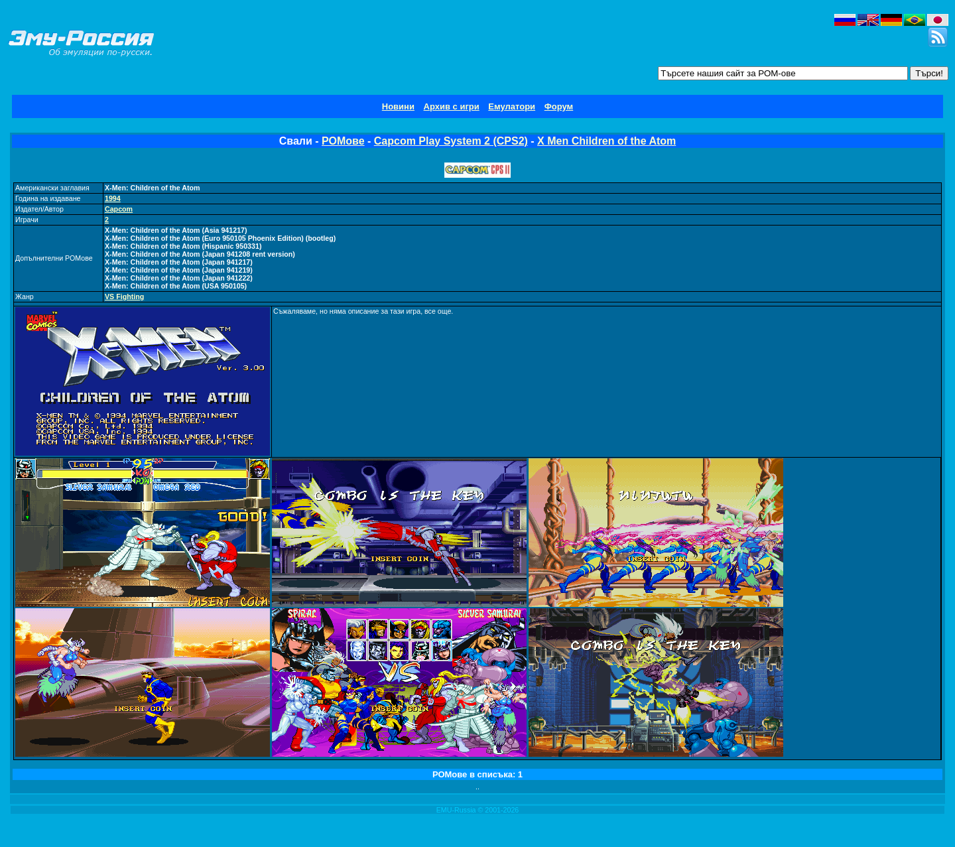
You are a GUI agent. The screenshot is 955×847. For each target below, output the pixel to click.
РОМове (343, 141)
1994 (113, 198)
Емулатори (511, 106)
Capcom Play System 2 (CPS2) (451, 141)
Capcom (119, 209)
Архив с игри (451, 106)
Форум (558, 106)
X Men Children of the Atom (606, 141)
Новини (398, 106)
